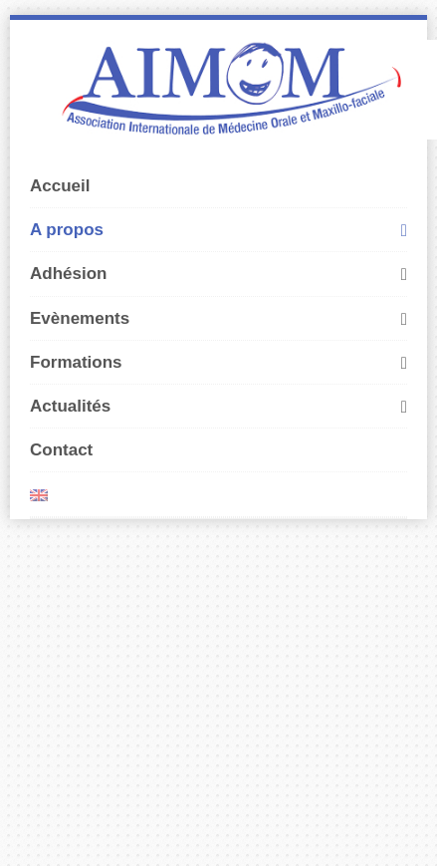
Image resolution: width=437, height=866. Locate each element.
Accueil (60, 185)
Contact (61, 449)
